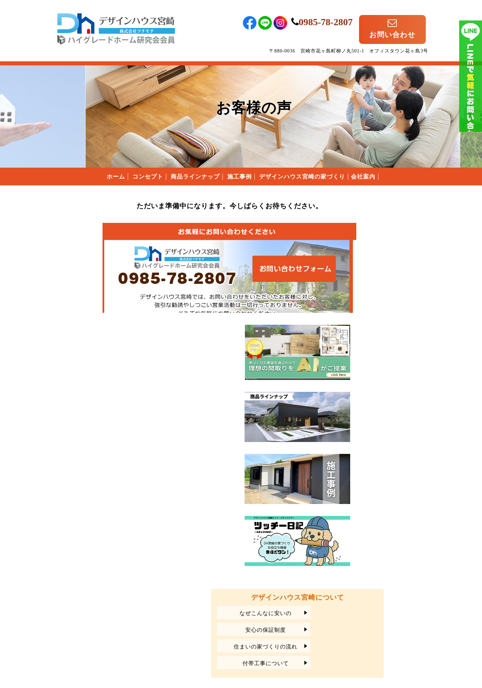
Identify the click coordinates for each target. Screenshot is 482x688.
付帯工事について (370, 519)
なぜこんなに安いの (370, 469)
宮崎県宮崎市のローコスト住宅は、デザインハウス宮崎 (116, 612)
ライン (470, 102)
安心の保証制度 (370, 486)
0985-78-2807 (345, 16)
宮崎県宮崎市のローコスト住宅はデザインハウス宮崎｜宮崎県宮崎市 (116, 21)
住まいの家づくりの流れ (370, 503)
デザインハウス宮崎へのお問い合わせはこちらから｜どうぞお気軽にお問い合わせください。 (185, 263)
